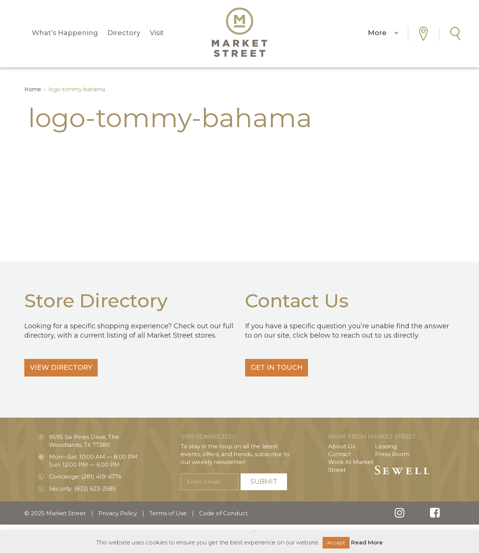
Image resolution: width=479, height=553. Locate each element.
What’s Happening (65, 33)
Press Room (392, 454)
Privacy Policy (117, 513)
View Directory (63, 367)
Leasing (386, 446)
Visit (157, 33)
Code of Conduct (223, 513)
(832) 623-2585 (95, 488)
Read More (367, 542)
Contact (339, 454)
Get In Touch (279, 367)
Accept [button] (336, 543)
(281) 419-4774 (101, 476)
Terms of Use (168, 513)
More (383, 33)
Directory (123, 33)
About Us (341, 446)
